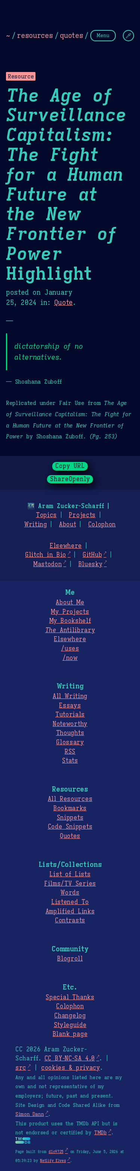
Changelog (69, 1016)
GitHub (92, 555)
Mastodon (47, 564)
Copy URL (70, 466)
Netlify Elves (53, 1160)
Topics (46, 515)
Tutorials (70, 714)
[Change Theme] (128, 35)
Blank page (70, 1034)
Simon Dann (29, 1114)
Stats (70, 761)
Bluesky (90, 564)
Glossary (70, 742)
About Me (70, 602)
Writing (35, 524)
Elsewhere (66, 546)
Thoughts (70, 733)
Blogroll (70, 959)
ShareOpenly (70, 479)
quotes (71, 35)
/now (70, 658)
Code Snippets (70, 827)
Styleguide (70, 1025)
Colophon (102, 524)
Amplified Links (70, 911)
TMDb (100, 1133)
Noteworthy (70, 724)
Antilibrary (70, 630)
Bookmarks (70, 808)
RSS (70, 752)
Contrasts (70, 920)
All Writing (70, 696)
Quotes (70, 836)
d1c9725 (56, 1151)
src (20, 1068)
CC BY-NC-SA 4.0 (69, 1058)
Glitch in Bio (45, 555)
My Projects (70, 612)
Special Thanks (70, 997)
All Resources (70, 799)
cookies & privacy (70, 1068)
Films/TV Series (70, 884)
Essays (70, 705)
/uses (70, 648)
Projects (82, 515)
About (67, 524)
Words (69, 893)
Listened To (70, 902)
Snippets (70, 818)
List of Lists (69, 874)
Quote (63, 302)
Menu (103, 35)
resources (35, 35)
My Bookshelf (70, 621)
